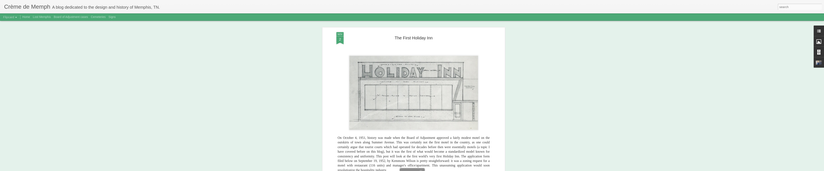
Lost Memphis (42, 17)
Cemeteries (98, 17)
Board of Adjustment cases (71, 17)
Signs (112, 17)
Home (26, 17)
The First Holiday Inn (414, 30)
